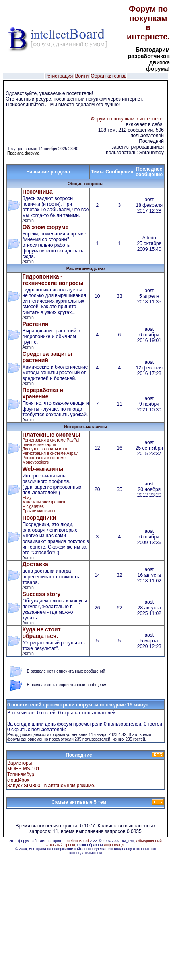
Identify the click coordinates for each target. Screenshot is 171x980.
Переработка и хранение (42, 393)
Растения (35, 324)
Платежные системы (51, 434)
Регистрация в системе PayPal (50, 440)
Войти (82, 76)
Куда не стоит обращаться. (41, 632)
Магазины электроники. (44, 502)
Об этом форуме (45, 227)
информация (115, 845)
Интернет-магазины (85, 426)
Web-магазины (42, 469)
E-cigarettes (32, 506)
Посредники (39, 517)
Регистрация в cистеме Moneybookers (43, 460)
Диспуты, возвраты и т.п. (45, 449)
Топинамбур (20, 774)
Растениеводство (85, 268)
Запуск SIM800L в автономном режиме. (51, 785)
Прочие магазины (38, 511)
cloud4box (18, 780)
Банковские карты (39, 444)
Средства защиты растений (47, 357)
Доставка (35, 564)
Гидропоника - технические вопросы (52, 279)
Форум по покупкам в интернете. (148, 22)
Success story (41, 594)
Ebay (26, 497)
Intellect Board (77, 841)
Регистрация (59, 76)
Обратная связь (108, 76)
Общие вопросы (85, 183)
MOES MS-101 (23, 769)
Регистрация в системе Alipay (49, 453)
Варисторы (19, 763)
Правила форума (23, 153)
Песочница (37, 191)
